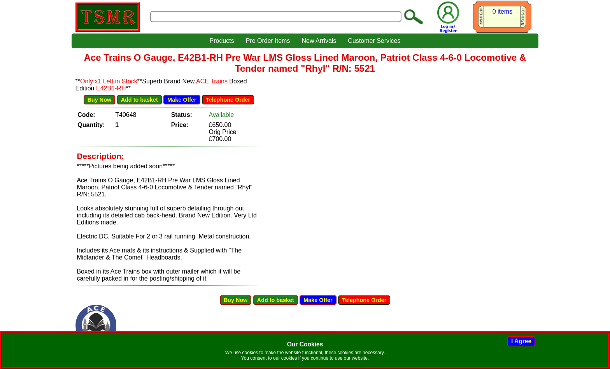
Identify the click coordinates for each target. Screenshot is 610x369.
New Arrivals (318, 40)
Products (221, 40)
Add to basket (139, 100)
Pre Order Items (268, 40)
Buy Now (100, 100)
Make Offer (181, 100)
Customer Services (374, 40)
